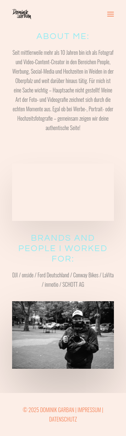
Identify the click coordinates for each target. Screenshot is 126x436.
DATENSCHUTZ (63, 419)
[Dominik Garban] (21, 14)
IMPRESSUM (89, 410)
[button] (110, 14)
